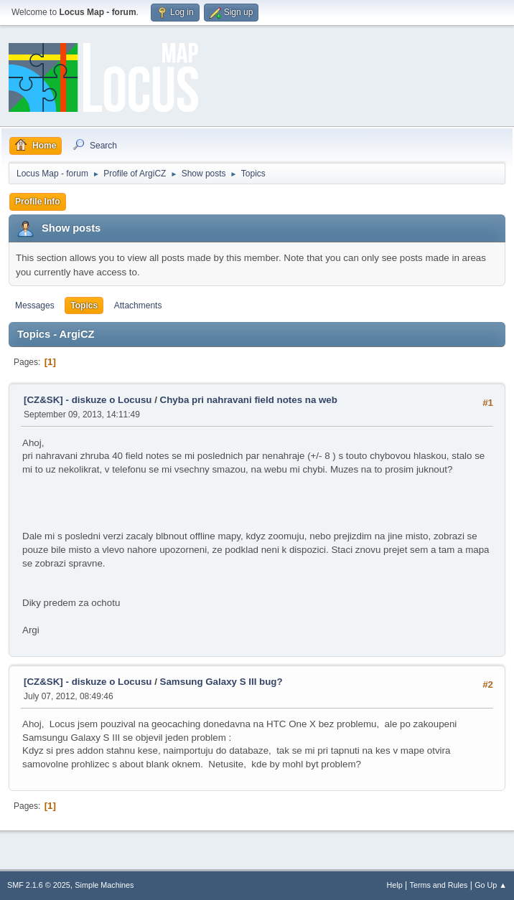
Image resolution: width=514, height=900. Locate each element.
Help (395, 885)
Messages (35, 305)
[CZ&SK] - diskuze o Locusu (87, 399)
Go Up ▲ (491, 885)
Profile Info (37, 201)
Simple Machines (104, 885)
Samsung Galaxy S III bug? (221, 681)
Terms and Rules (439, 885)
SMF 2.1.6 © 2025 (38, 885)
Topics (84, 305)
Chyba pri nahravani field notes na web (248, 399)
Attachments (138, 305)
